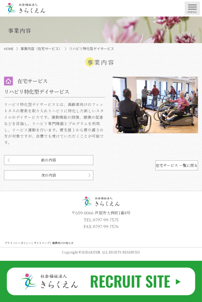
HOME (9, 48)
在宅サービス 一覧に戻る (177, 165)
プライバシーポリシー (18, 243)
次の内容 (48, 175)
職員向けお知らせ (63, 243)
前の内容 (48, 160)
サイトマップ (42, 243)
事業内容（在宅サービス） (41, 48)
